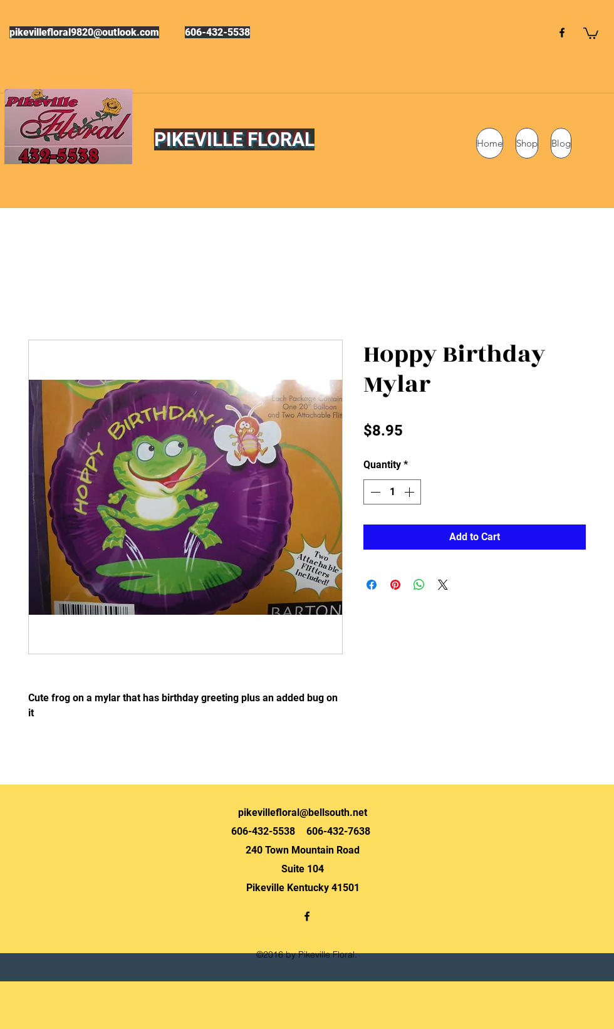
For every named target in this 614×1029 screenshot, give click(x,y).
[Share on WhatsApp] (419, 584)
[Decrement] (374, 492)
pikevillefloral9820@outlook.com (84, 32)
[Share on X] (442, 584)
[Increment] (410, 492)
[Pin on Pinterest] (395, 584)
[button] (590, 32)
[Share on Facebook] (371, 584)
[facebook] (562, 32)
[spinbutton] (392, 492)
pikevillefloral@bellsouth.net (302, 812)
